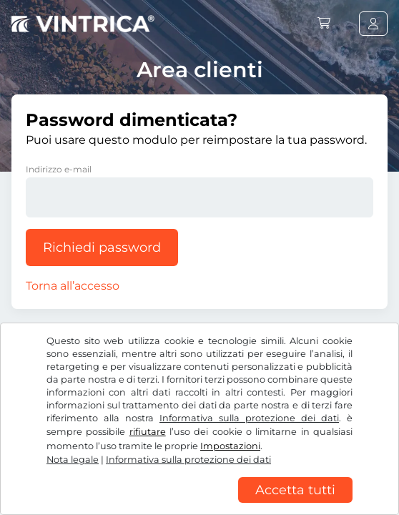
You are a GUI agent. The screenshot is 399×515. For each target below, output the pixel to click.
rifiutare (147, 431)
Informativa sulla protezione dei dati (249, 418)
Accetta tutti (295, 490)
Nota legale (72, 459)
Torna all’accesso (72, 286)
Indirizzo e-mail (59, 169)
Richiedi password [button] (102, 247)
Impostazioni (230, 446)
